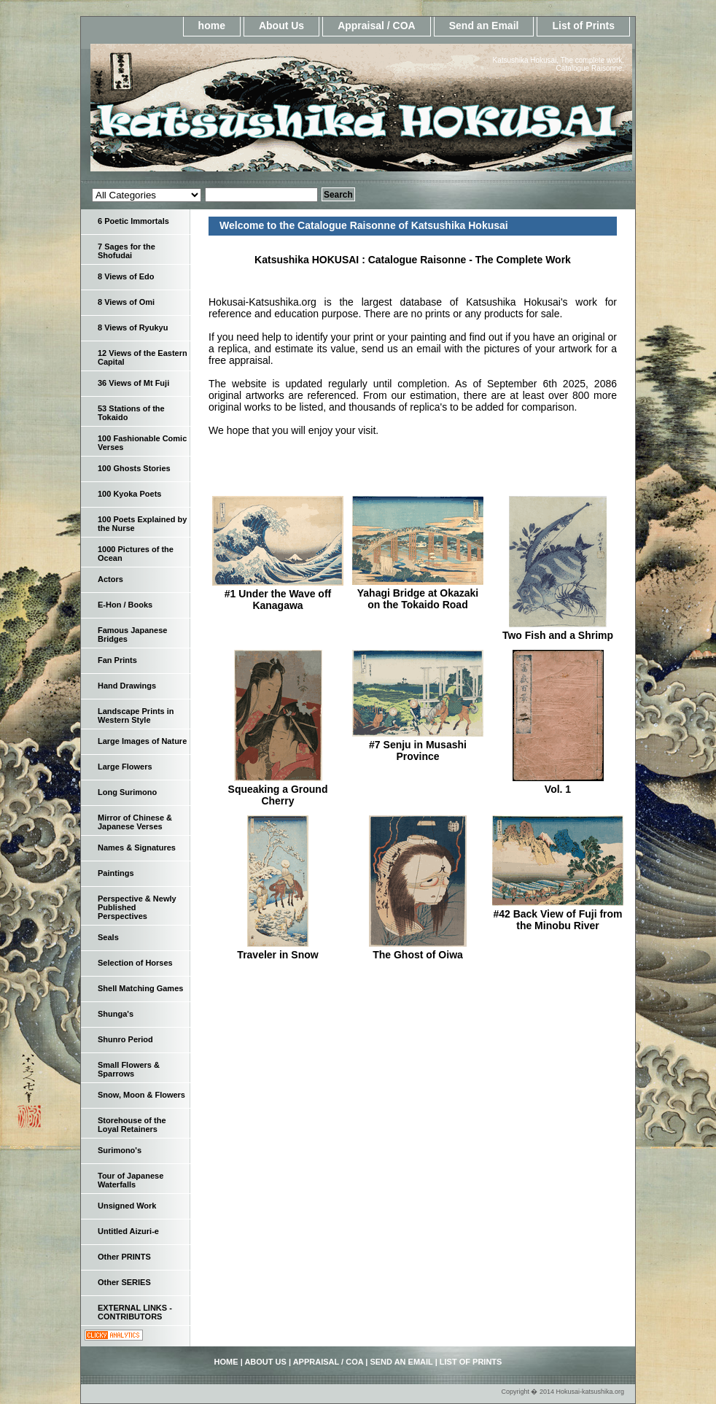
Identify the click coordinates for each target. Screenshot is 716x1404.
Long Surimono (127, 792)
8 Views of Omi (126, 302)
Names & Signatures (137, 847)
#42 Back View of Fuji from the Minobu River (557, 919)
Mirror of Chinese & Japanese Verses (135, 822)
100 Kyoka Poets (129, 493)
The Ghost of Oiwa (418, 955)
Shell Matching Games (140, 988)
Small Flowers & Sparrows (129, 1069)
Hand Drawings (127, 685)
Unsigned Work (127, 1205)
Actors (110, 579)
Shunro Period (125, 1039)
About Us (281, 25)
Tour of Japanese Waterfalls (130, 1180)
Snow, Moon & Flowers (141, 1094)
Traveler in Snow (277, 955)
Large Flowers (125, 766)
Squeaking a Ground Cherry (278, 795)
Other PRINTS (124, 1256)
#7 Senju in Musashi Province (418, 750)
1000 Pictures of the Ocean (136, 553)
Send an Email (484, 25)
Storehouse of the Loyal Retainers (132, 1124)
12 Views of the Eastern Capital (142, 357)
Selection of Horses (135, 962)
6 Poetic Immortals (133, 221)
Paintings (116, 873)
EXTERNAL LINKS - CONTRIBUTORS (135, 1312)
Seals (108, 937)
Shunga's (115, 1013)
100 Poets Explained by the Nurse (142, 523)
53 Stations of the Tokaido (131, 413)
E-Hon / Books (125, 604)
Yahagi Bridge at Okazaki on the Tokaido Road (418, 598)
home (211, 25)
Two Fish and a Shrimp (557, 635)
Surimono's (119, 1150)
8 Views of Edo (126, 276)
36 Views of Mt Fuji (133, 383)
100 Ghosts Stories (134, 468)
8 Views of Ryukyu (133, 327)
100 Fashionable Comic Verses (142, 442)
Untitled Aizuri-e (128, 1231)
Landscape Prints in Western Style (136, 715)
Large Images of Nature (142, 741)
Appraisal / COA (377, 25)
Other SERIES (124, 1282)
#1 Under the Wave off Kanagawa (278, 599)
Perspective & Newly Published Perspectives (137, 907)
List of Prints (583, 25)
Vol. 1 (558, 789)
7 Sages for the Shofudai (126, 251)
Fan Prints (117, 660)
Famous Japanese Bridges (132, 634)
